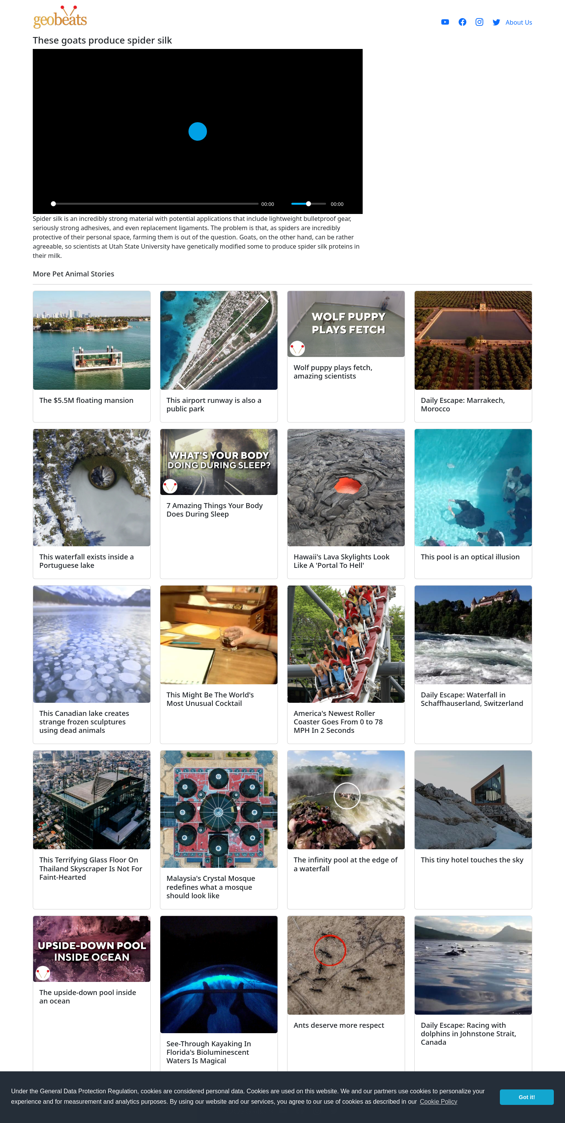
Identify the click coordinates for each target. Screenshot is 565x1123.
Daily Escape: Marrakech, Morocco (463, 404)
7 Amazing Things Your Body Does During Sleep (214, 509)
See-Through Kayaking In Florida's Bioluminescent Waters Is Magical (208, 1052)
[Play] (43, 204)
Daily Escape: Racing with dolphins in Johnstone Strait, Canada (468, 1033)
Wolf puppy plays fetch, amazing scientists (333, 371)
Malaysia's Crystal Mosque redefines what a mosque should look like (210, 886)
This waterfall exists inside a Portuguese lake (86, 561)
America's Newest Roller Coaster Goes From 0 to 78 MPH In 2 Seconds (338, 721)
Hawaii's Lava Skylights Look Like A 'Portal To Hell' (342, 561)
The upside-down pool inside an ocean (87, 996)
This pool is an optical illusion (470, 556)
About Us (519, 22)
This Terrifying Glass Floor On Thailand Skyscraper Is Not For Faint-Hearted (90, 868)
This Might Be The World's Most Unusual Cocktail (210, 699)
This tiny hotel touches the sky (472, 859)
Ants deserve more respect (339, 1025)
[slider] (155, 203)
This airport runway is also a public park (213, 404)
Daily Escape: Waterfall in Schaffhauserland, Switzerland (472, 699)
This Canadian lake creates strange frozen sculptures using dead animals (84, 721)
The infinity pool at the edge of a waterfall (346, 864)
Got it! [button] (527, 1097)
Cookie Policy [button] (438, 1101)
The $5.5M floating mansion (86, 400)
